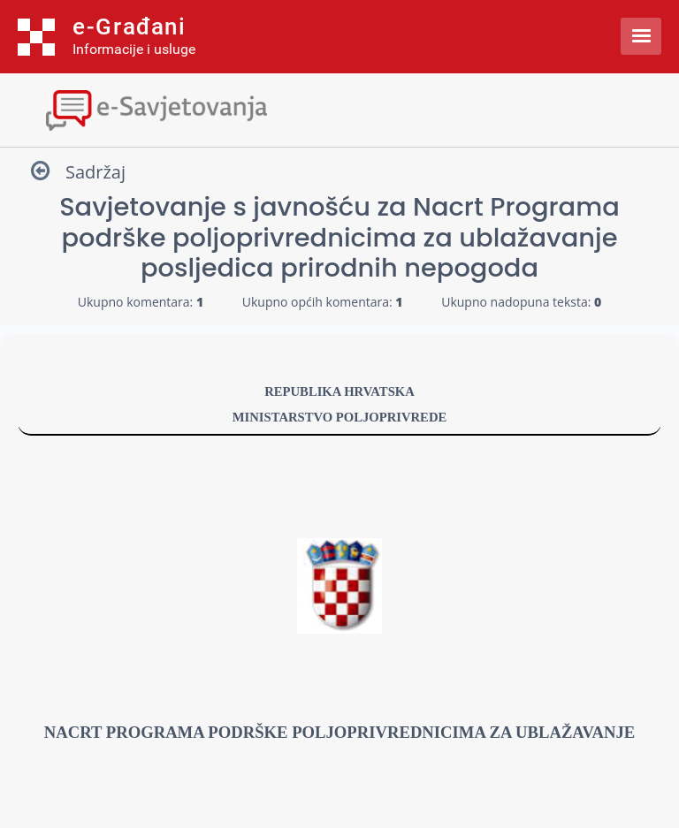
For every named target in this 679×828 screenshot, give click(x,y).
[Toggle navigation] (339, 108)
